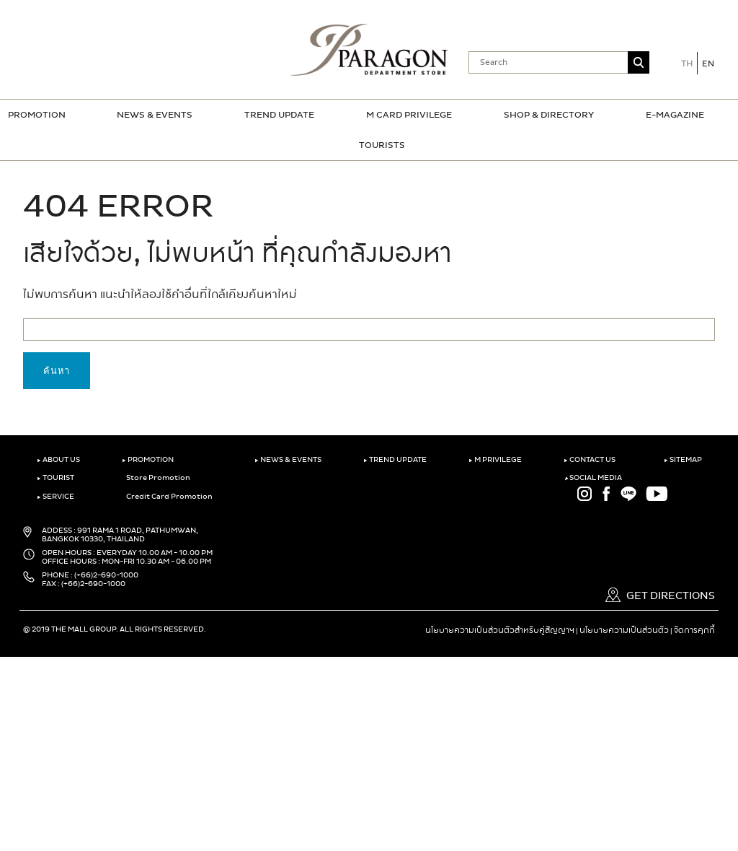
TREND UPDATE (279, 115)
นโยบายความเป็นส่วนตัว (624, 630)
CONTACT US (589, 459)
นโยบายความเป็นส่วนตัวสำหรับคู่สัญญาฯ (499, 630)
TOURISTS (382, 145)
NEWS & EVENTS (154, 115)
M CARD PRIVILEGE (409, 115)
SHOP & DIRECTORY (549, 115)
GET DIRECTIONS (660, 596)
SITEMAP (683, 459)
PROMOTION (37, 115)
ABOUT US (58, 459)
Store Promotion (156, 477)
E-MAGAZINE (675, 115)
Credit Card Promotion (167, 496)
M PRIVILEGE (495, 459)
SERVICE (55, 496)
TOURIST (55, 477)
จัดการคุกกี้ (694, 630)
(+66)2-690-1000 (106, 575)
